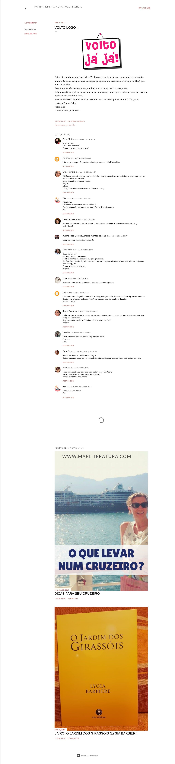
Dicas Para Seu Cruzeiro (77, 593)
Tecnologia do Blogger (87, 755)
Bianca (66, 198)
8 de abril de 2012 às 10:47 (80, 198)
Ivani (65, 368)
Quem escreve (73, 7)
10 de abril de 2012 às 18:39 (78, 278)
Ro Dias (66, 158)
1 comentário (73, 598)
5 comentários (73, 738)
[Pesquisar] (144, 8)
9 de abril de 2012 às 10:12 (83, 250)
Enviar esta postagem (76, 121)
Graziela (66, 332)
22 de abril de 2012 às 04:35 (86, 351)
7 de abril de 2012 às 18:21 (81, 158)
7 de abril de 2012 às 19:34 (86, 172)
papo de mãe (30, 33)
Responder (68, 152)
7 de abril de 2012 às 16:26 (85, 139)
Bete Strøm (68, 351)
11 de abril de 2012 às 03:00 (77, 292)
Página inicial (42, 7)
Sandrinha (67, 250)
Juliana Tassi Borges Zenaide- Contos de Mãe (84, 236)
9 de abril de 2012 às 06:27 (117, 236)
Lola (65, 278)
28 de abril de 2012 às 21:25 (80, 387)
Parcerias (58, 7)
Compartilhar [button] (30, 23)
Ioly (64, 292)
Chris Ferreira (69, 172)
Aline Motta (68, 139)
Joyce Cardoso (70, 311)
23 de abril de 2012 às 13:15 (78, 368)
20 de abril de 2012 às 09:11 (81, 333)
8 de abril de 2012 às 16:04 (86, 219)
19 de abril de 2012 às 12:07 (88, 311)
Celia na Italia (69, 219)
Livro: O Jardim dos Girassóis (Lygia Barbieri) (96, 733)
